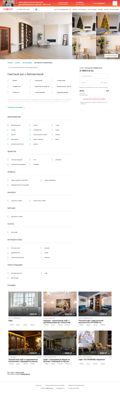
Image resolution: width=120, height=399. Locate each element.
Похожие (12, 285)
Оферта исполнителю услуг (76, 385)
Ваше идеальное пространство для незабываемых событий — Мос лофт (35, 3)
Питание (11, 208)
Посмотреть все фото (111, 55)
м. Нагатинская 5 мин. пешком (63, 3)
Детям (100, 9)
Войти (106, 9)
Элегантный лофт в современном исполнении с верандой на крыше (23, 361)
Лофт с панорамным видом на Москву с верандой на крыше (56, 361)
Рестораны (82, 9)
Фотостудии (92, 9)
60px (10, 321)
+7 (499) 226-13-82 (23, 9)
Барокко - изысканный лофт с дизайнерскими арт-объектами (57, 322)
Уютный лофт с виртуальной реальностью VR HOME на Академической (90, 322)
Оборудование (14, 117)
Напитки (12, 192)
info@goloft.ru (60, 388)
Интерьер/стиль (15, 240)
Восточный (20, 372)
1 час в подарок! (98, 3)
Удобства (12, 151)
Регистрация (114, 9)
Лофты (74, 9)
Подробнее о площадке (15, 107)
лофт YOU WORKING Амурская (91, 360)
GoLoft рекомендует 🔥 (62, 9)
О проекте (38, 385)
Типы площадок (15, 265)
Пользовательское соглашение (54, 385)
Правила (11, 172)
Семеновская (25, 374)
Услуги (11, 224)
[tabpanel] (25, 304)
